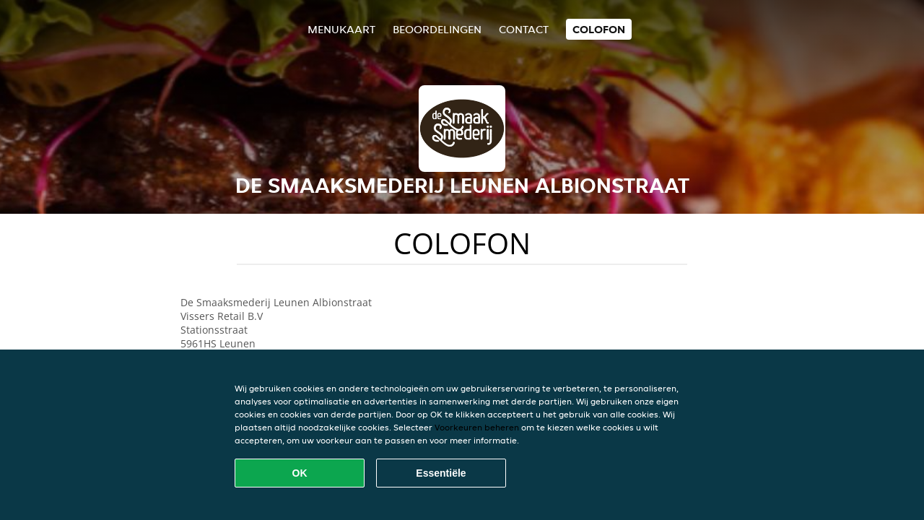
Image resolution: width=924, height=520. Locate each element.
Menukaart (341, 29)
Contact (524, 29)
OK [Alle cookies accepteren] (300, 473)
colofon (598, 29)
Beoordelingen (437, 29)
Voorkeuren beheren (477, 427)
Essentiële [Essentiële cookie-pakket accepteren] (441, 473)
